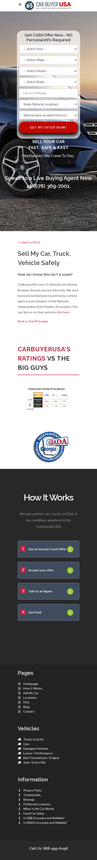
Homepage (30, 684)
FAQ (26, 702)
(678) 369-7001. (52, 186)
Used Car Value (33, 813)
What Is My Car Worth (38, 809)
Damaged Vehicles (35, 748)
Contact (29, 711)
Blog (26, 707)
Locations (30, 697)
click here (62, 312)
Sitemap (28, 799)
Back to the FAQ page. (33, 321)
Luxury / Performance (38, 753)
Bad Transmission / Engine (41, 758)
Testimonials (32, 795)
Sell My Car (30, 693)
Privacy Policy (32, 790)
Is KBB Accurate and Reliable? (44, 818)
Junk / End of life (34, 762)
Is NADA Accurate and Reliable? (45, 822)
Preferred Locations (37, 804)
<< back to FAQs (29, 242)
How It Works (32, 688)
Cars (26, 744)
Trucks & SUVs (33, 739)
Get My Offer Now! (48, 127)
